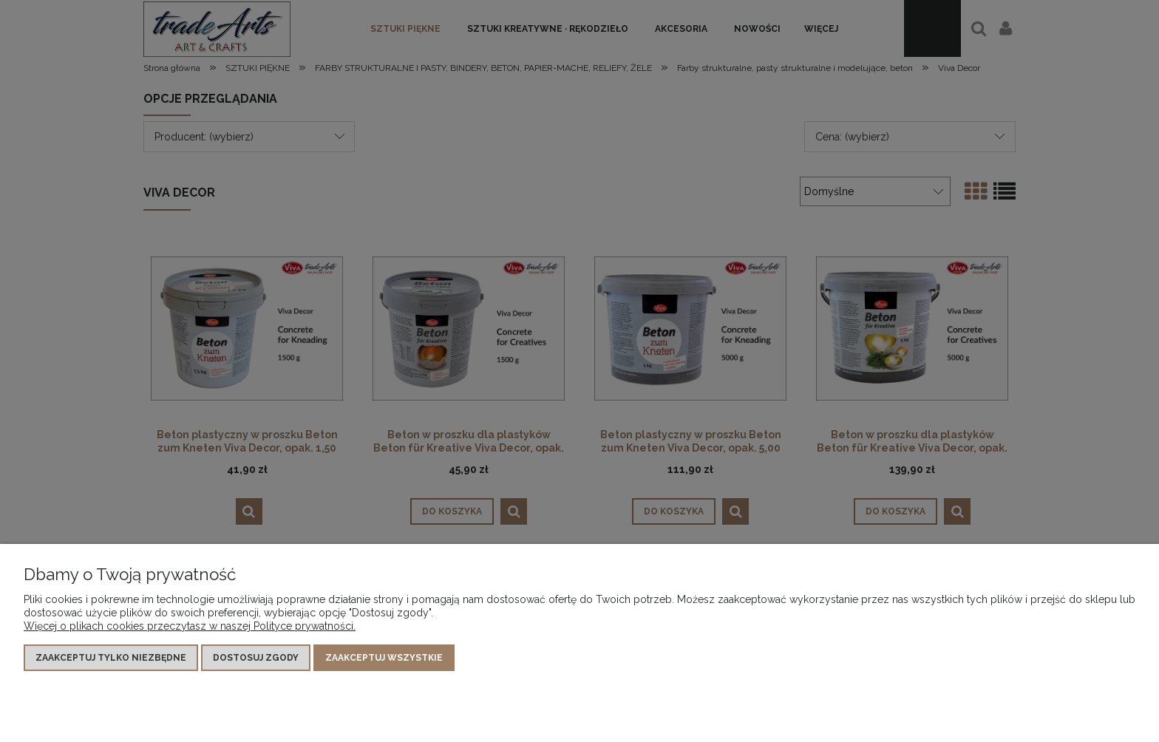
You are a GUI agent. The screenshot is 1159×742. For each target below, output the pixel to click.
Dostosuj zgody (256, 658)
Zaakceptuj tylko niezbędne (110, 658)
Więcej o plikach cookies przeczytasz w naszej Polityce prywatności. (190, 626)
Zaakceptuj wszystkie (384, 658)
